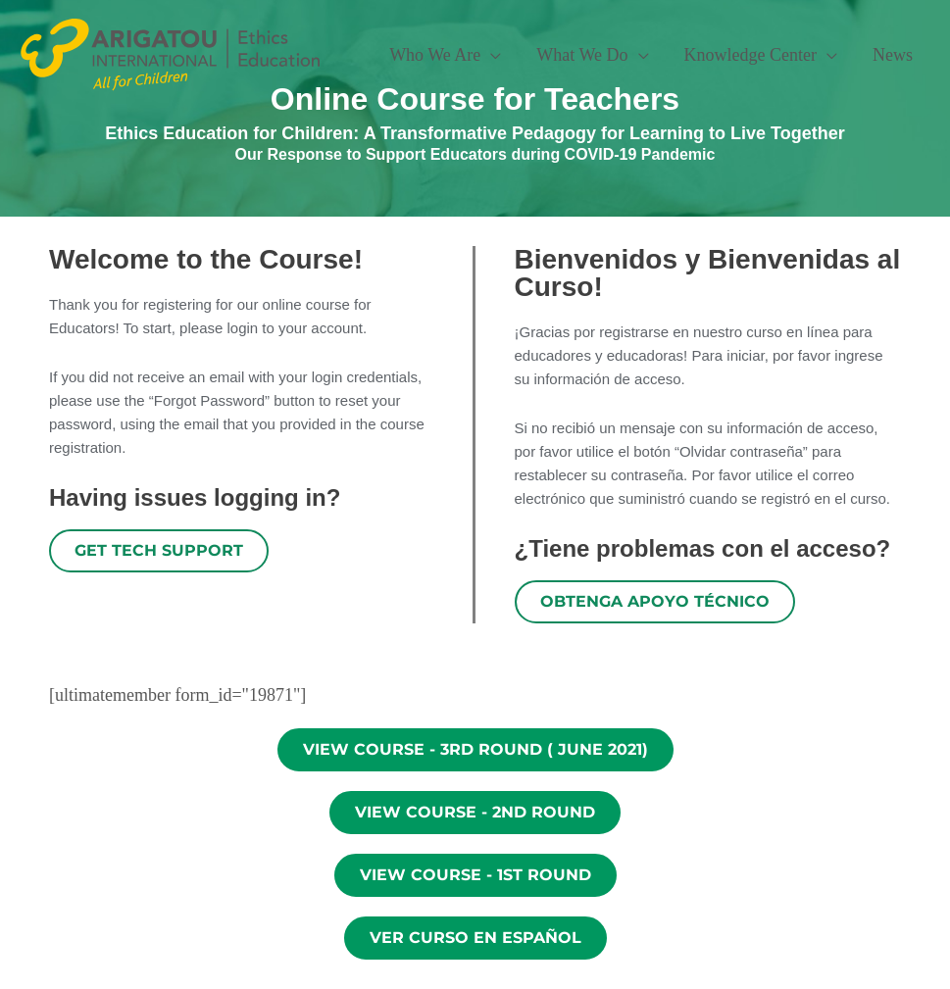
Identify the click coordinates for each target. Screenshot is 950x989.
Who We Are (434, 55)
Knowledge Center (750, 55)
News (893, 55)
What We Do (581, 55)
